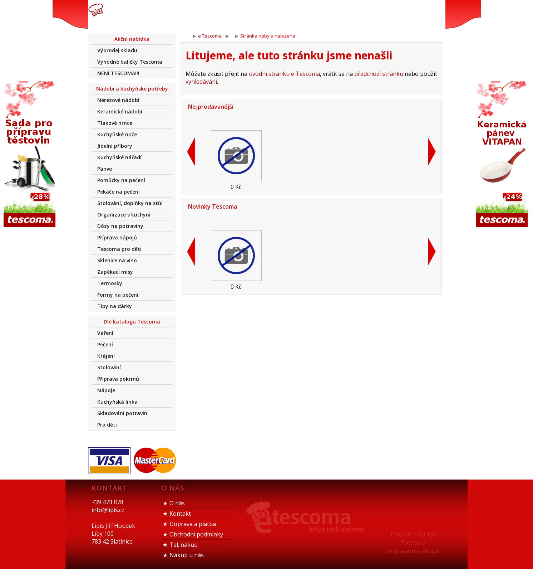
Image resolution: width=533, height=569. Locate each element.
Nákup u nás (186, 555)
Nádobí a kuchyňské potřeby (132, 88)
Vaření (105, 333)
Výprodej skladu (117, 50)
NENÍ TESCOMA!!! (118, 73)
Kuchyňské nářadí (119, 157)
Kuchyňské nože (117, 134)
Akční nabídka (131, 38)
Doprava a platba (192, 524)
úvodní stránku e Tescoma (284, 74)
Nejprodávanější (210, 107)
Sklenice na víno (117, 260)
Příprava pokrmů (118, 378)
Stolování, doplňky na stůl (130, 203)
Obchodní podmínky (196, 534)
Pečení (105, 344)
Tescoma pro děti (119, 248)
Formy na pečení (117, 294)
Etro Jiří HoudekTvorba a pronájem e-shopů (413, 542)
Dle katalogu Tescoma (132, 321)
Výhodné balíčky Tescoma (129, 61)
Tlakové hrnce (114, 123)
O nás (177, 503)
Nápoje (106, 390)
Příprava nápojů (117, 237)
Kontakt (180, 513)
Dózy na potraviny (120, 226)
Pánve (104, 168)
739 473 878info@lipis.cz (201, 14)
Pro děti (107, 424)
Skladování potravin (122, 413)
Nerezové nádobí (118, 100)
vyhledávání (201, 82)
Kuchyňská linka (117, 401)
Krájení (106, 355)
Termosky (109, 283)
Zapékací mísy (115, 271)
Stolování (109, 367)
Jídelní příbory (114, 145)
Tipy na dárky (114, 306)
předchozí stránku (378, 74)
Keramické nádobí (119, 111)
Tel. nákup (183, 545)
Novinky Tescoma (212, 206)
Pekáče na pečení (118, 191)
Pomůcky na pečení (121, 180)
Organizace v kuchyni (123, 214)
